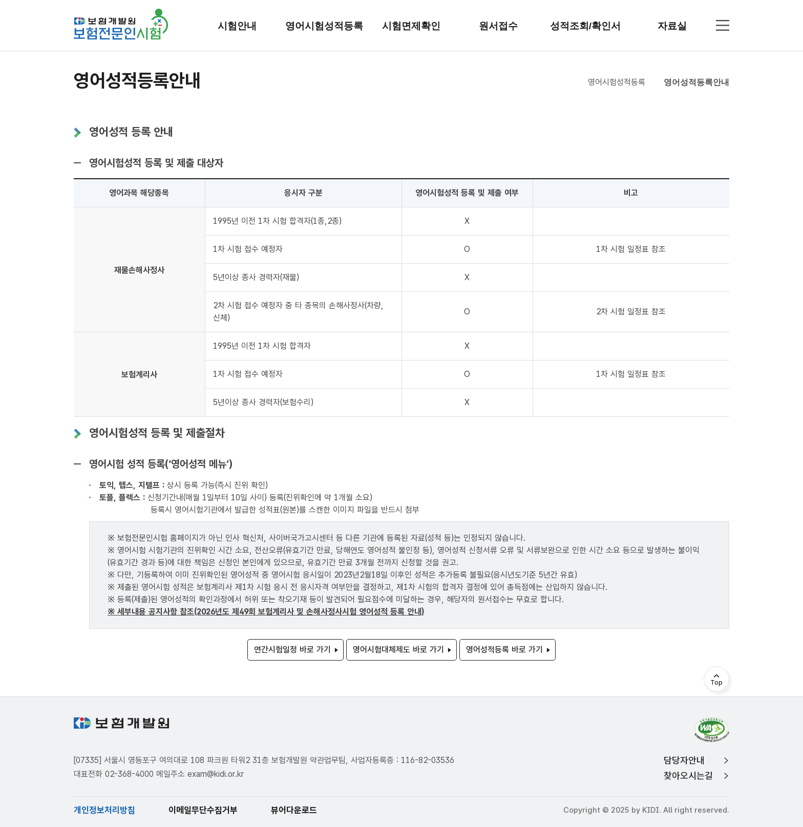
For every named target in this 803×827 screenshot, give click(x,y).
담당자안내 (684, 760)
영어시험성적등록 (616, 82)
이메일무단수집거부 (203, 810)
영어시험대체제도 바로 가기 (398, 649)
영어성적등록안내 (696, 82)
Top (716, 682)
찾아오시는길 (688, 775)
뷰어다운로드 (294, 810)
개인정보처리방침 (104, 810)
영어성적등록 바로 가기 (504, 649)
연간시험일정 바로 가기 (292, 649)
